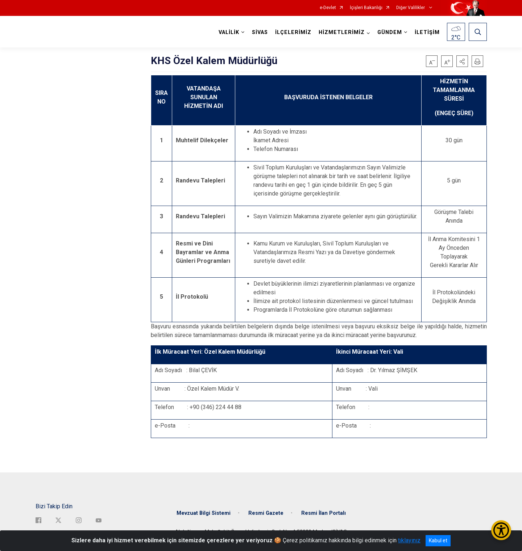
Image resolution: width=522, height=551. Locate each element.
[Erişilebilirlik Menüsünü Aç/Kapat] (501, 530)
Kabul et (438, 540)
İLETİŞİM (427, 32)
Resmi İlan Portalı (323, 513)
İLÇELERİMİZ (293, 32)
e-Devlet (328, 7)
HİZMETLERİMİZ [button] (342, 32)
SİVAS (260, 32)
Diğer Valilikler (411, 7)
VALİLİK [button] (229, 32)
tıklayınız (409, 540)
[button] (462, 61)
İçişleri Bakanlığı (366, 7)
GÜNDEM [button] (389, 32)
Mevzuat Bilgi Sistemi (204, 513)
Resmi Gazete (265, 513)
